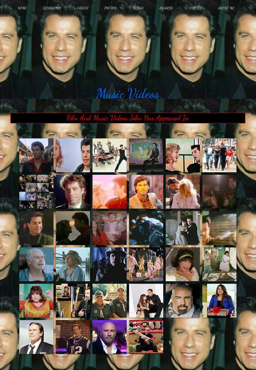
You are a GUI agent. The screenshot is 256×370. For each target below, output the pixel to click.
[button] (36, 155)
